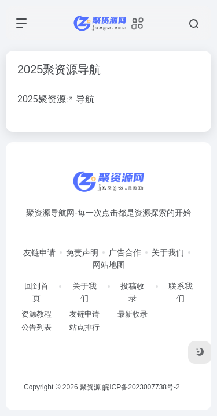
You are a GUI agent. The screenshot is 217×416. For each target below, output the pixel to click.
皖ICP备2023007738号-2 (140, 387)
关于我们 (168, 252)
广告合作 (125, 252)
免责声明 (82, 252)
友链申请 (39, 252)
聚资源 (52, 99)
